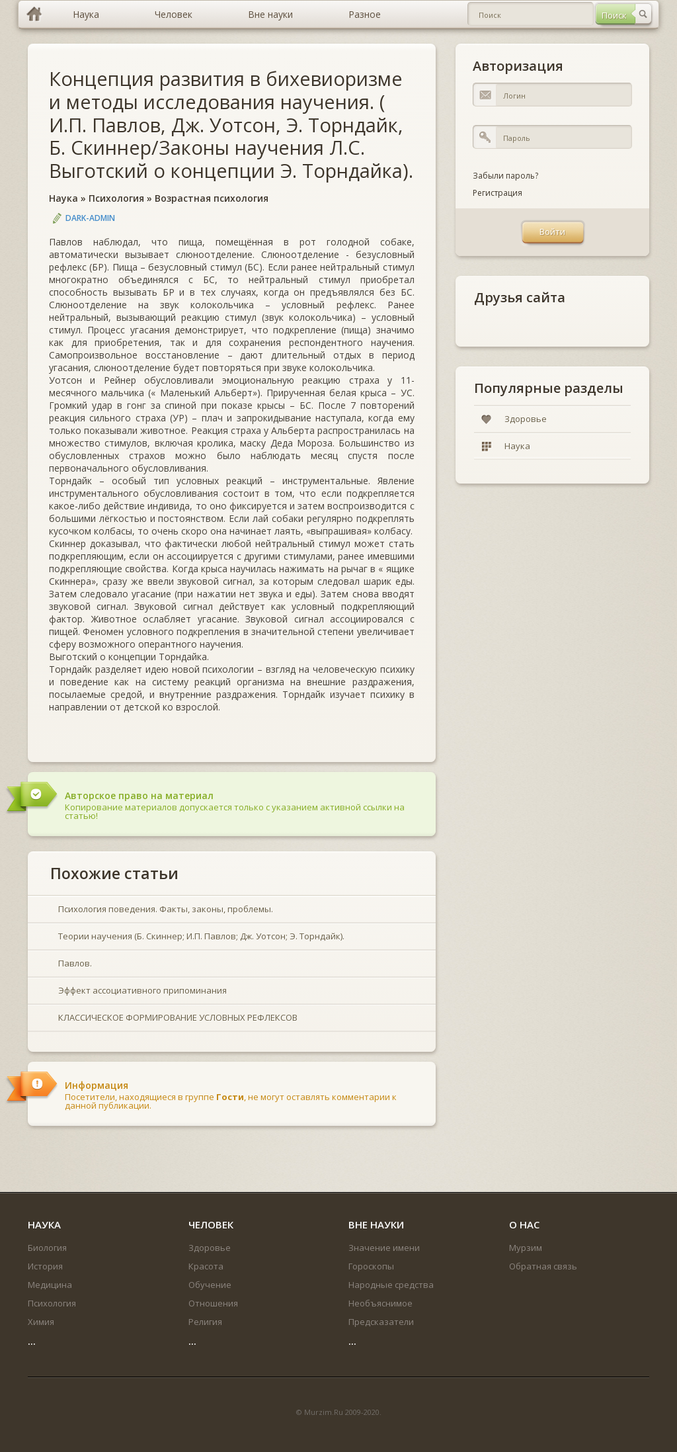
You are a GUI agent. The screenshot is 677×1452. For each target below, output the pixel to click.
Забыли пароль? (505, 175)
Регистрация (497, 192)
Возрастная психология (211, 198)
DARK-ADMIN (90, 218)
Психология (116, 198)
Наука (63, 198)
